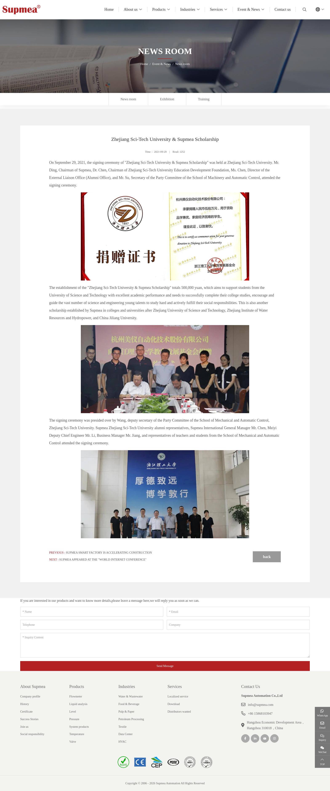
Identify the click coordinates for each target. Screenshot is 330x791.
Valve (72, 741)
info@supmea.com (260, 704)
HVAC (122, 741)
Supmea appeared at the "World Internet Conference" (102, 559)
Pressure (74, 719)
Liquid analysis (78, 704)
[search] (304, 9)
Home (109, 9)
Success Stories (29, 719)
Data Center (125, 734)
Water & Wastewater (130, 696)
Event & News (249, 9)
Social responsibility (32, 734)
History (24, 704)
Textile (122, 726)
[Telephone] (91, 625)
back (267, 557)
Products (159, 9)
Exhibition (167, 99)
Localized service (178, 696)
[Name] (91, 611)
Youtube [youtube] (265, 738)
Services (216, 9)
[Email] (238, 611)
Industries (187, 9)
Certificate (26, 711)
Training (204, 99)
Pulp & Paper (126, 711)
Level (72, 711)
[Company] (238, 625)
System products (79, 726)
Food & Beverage (129, 704)
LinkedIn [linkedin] (255, 738)
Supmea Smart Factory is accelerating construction (109, 552)
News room (128, 99)
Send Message (165, 666)
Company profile (30, 696)
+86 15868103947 (260, 713)
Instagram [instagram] (274, 738)
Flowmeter (75, 696)
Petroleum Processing (131, 719)
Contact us (283, 9)
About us (131, 9)
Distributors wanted (179, 711)
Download (174, 704)
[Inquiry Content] (165, 645)
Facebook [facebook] (245, 738)
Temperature (76, 734)
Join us (24, 726)
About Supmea (32, 686)
